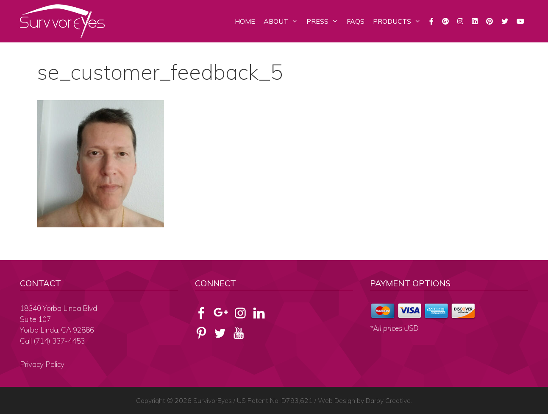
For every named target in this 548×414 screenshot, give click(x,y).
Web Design (336, 400)
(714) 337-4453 (59, 340)
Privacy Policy (42, 364)
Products (399, 21)
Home (245, 21)
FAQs (355, 21)
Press (324, 21)
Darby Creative (388, 400)
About (283, 21)
